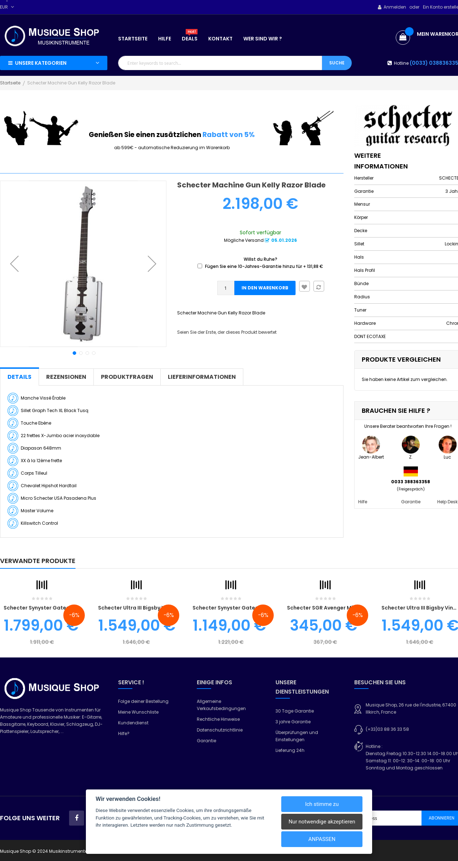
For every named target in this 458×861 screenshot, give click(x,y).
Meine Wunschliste (138, 712)
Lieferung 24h (290, 750)
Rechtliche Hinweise (218, 719)
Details (19, 377)
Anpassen (322, 839)
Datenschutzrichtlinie (220, 730)
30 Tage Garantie (295, 711)
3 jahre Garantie (293, 722)
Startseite (10, 83)
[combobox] (220, 63)
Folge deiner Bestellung (143, 701)
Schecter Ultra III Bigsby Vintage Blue (146, 607)
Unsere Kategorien (41, 63)
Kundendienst (133, 723)
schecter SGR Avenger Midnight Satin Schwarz (348, 607)
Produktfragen (127, 377)
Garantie (410, 502)
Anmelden (395, 7)
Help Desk (447, 502)
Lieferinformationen (202, 377)
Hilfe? (124, 733)
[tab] (19, 377)
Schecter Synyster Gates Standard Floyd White (254, 607)
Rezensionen (66, 377)
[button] (14, 264)
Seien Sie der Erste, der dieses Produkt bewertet (227, 332)
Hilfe (362, 502)
